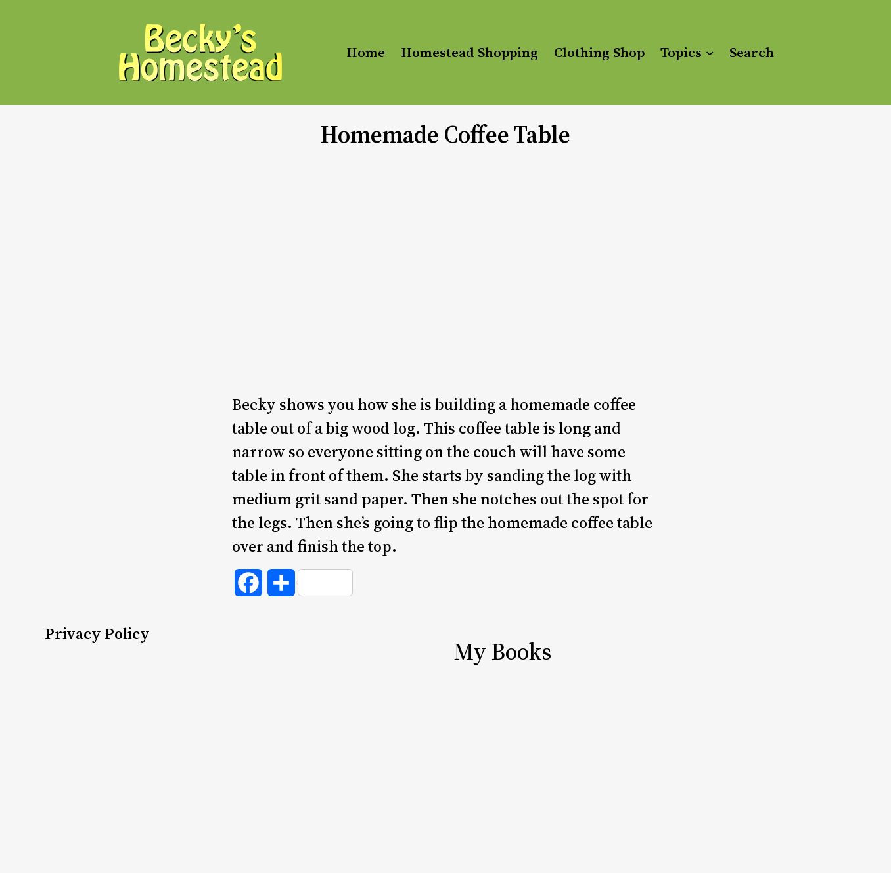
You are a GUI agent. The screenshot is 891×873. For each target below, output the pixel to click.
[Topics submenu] (710, 52)
